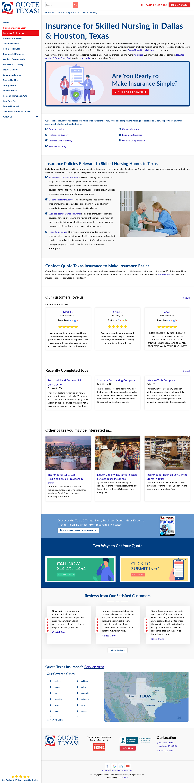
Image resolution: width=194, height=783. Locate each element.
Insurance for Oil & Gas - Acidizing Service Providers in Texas (65, 478)
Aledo (57, 687)
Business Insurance (12, 38)
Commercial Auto (130, 129)
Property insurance (58, 231)
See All (186, 297)
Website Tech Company (161, 380)
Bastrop (85, 711)
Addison (85, 681)
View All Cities (56, 719)
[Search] (75, 5)
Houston (180, 54)
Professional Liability (59, 134)
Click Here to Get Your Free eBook (78, 530)
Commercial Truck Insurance (17, 111)
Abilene (58, 681)
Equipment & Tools (12, 74)
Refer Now (127, 748)
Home (49, 12)
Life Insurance (10, 90)
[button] (37, 116)
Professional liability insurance (63, 177)
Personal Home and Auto (15, 95)
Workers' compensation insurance (65, 213)
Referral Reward (11, 106)
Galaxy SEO (123, 777)
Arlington (85, 699)
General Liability (56, 129)
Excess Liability (10, 80)
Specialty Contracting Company (116, 380)
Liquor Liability (10, 69)
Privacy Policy (127, 770)
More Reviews (117, 650)
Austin (48, 58)
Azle (83, 705)
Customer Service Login (14, 27)
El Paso (56, 58)
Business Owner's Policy (60, 140)
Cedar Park (66, 58)
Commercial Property (13, 53)
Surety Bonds (9, 85)
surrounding (86, 58)
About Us (106, 770)
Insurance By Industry (68, 12)
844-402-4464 (156, 4)
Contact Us (115, 770)
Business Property (57, 146)
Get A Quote (179, 4)
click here (149, 50)
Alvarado (85, 693)
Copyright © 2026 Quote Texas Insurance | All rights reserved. (119, 774)
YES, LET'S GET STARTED (130, 92)
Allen (84, 687)
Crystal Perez (59, 632)
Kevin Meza (157, 638)
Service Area (94, 667)
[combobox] (59, 5)
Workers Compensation (133, 140)
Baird (57, 711)
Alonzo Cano (109, 635)
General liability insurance (61, 199)
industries (138, 54)
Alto (56, 693)
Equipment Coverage (132, 134)
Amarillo (58, 699)
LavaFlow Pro (9, 100)
